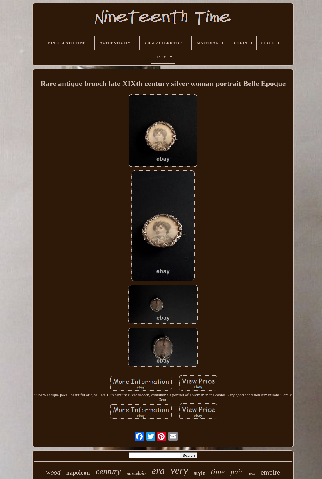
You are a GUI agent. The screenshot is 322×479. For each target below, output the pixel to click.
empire (270, 472)
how (252, 474)
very (179, 470)
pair (236, 472)
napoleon (78, 472)
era (158, 470)
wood (53, 472)
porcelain (136, 473)
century (108, 471)
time (218, 471)
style (199, 473)
